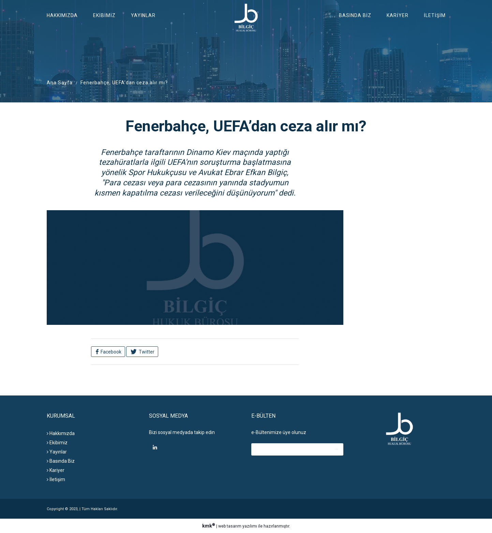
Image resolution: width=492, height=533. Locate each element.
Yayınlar (143, 15)
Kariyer (397, 15)
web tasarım (229, 526)
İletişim (435, 15)
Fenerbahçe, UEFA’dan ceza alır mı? (124, 82)
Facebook (110, 352)
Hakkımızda (62, 15)
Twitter (146, 352)
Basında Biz (355, 15)
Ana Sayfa (60, 82)
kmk (209, 526)
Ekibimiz (104, 15)
